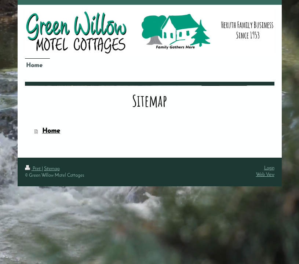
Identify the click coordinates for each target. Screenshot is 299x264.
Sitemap (52, 168)
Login (269, 168)
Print (33, 168)
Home (51, 131)
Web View (265, 174)
